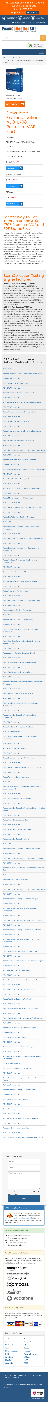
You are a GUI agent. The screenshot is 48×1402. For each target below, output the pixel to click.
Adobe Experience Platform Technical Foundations (21, 980)
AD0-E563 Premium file (11, 493)
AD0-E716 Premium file (11, 378)
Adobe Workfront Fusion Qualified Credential (19, 460)
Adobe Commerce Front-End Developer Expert (20, 412)
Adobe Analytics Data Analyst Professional (18, 572)
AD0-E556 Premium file (11, 875)
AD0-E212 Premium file (11, 794)
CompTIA (27, 1342)
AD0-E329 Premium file (11, 710)
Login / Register (40, 22)
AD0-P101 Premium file (11, 615)
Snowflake (9, 1363)
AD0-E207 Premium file (11, 1094)
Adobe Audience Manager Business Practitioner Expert (23, 961)
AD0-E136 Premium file (11, 853)
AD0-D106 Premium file (11, 732)
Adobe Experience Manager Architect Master (19, 1090)
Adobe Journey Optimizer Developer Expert (19, 653)
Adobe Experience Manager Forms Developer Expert (22, 930)
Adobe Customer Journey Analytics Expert (18, 727)
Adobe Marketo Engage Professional (16, 970)
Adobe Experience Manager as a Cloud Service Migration (23, 858)
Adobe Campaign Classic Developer (16, 839)
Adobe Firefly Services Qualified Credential (18, 517)
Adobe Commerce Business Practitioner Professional (22, 374)
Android (27, 1339)
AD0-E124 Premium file (11, 915)
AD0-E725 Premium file (11, 586)
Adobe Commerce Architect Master (16, 421)
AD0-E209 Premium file (11, 1032)
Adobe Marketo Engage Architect (15, 880)
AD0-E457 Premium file (11, 956)
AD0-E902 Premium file (11, 994)
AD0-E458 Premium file (11, 698)
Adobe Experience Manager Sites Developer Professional (24, 450)
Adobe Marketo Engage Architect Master (18, 498)
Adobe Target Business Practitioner (16, 777)
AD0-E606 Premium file (11, 648)
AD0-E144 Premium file (11, 543)
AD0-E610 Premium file (11, 555)
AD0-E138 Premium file (11, 522)
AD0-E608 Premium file (11, 677)
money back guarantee (25, 1218)
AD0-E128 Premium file (11, 445)
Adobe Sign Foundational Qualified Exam (17, 1068)
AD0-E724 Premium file (11, 436)
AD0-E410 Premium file (11, 484)
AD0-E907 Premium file (11, 667)
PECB (26, 1363)
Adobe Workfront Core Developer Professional (20, 479)
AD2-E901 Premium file (11, 512)
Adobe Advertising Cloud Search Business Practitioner (23, 1137)
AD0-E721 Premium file (11, 397)
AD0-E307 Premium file (11, 1114)
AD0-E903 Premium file (11, 1004)
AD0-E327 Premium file (11, 803)
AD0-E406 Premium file (11, 1042)
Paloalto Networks (31, 1354)
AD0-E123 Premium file (11, 884)
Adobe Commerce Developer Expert (16, 383)
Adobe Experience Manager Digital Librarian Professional (23, 538)
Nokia (7, 1354)
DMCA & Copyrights (11, 1377)
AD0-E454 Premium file (11, 1123)
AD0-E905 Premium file (11, 1013)
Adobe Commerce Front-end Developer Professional (22, 402)
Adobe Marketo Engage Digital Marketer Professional (22, 507)
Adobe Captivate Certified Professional (17, 610)
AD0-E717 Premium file (11, 388)
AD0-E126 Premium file (11, 934)
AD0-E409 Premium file (11, 743)
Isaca (7, 1348)
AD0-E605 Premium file (11, 636)
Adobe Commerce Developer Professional (18, 393)
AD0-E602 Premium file (11, 863)
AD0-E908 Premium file (11, 658)
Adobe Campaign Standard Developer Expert (19, 1109)
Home (14, 22)
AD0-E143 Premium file (11, 534)
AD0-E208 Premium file (11, 1023)
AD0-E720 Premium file (11, 407)
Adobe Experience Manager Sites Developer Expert (22, 600)
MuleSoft (8, 1360)
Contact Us (30, 22)
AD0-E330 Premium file (11, 825)
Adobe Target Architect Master (14, 748)
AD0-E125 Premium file (11, 925)
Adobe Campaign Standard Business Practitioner (21, 1118)
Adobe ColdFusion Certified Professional (18, 620)
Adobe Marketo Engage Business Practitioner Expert (22, 767)
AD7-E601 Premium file (11, 985)
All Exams (13, 1375)
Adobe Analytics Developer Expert (15, 1037)
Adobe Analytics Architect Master (15, 1099)
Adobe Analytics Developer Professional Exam (20, 951)
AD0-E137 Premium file (11, 596)
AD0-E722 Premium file (11, 417)
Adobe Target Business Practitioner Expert (19, 1047)
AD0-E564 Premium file (11, 503)
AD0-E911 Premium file (11, 464)
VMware (27, 1357)
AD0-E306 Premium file (11, 1104)
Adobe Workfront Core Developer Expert (18, 672)
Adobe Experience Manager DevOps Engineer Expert (22, 920)
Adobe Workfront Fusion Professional (17, 999)
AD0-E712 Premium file (11, 369)
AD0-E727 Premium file (11, 577)
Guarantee (21, 22)
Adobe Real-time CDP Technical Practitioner (19, 989)
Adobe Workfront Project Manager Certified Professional (24, 469)
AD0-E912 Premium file (11, 474)
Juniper (26, 1348)
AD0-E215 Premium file (11, 567)
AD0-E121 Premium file (11, 1073)
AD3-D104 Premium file (11, 1063)
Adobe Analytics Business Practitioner (17, 798)
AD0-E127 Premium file (11, 894)
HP (25, 1345)
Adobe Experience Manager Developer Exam (19, 758)
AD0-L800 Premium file (11, 605)
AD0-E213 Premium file (11, 946)
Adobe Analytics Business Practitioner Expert (19, 1028)
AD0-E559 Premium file (11, 763)
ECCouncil (9, 1345)
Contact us (22, 1375)
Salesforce (9, 1357)
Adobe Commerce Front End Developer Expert (20, 581)
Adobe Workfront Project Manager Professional (20, 1008)
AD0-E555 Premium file (11, 965)
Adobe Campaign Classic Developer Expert (18, 829)
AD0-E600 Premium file (11, 975)
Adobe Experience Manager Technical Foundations (21, 849)
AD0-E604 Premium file (11, 722)
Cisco (7, 1342)
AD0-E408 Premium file (11, 772)
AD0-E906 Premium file (11, 782)
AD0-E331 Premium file (11, 834)
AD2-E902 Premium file (11, 455)
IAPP (26, 1360)
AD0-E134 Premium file (11, 753)
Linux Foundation (11, 1351)
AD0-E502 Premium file (11, 1051)
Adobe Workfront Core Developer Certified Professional (23, 1018)
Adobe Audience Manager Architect (16, 1128)
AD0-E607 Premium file (11, 624)
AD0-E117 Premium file (11, 1085)
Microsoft (27, 1351)
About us (30, 1375)
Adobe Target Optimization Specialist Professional (21, 488)
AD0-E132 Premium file (11, 844)
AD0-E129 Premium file (11, 903)
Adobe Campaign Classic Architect (15, 820)
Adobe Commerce (24, 58)
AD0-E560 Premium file (11, 689)
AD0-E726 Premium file (11, 426)
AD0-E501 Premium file (11, 1133)
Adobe (12, 58)
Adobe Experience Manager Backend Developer (20, 899)
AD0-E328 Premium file (11, 815)
